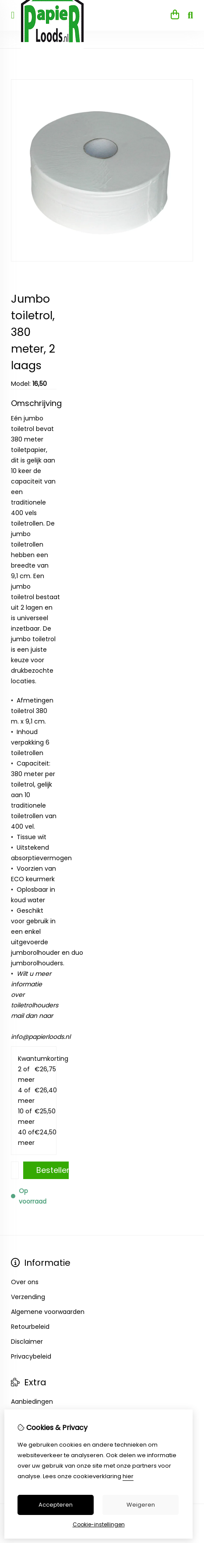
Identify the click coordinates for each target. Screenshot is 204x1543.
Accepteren (56, 1505)
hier (128, 1476)
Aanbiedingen (32, 1401)
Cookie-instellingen (99, 1524)
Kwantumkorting (33, 1058)
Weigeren (141, 1505)
